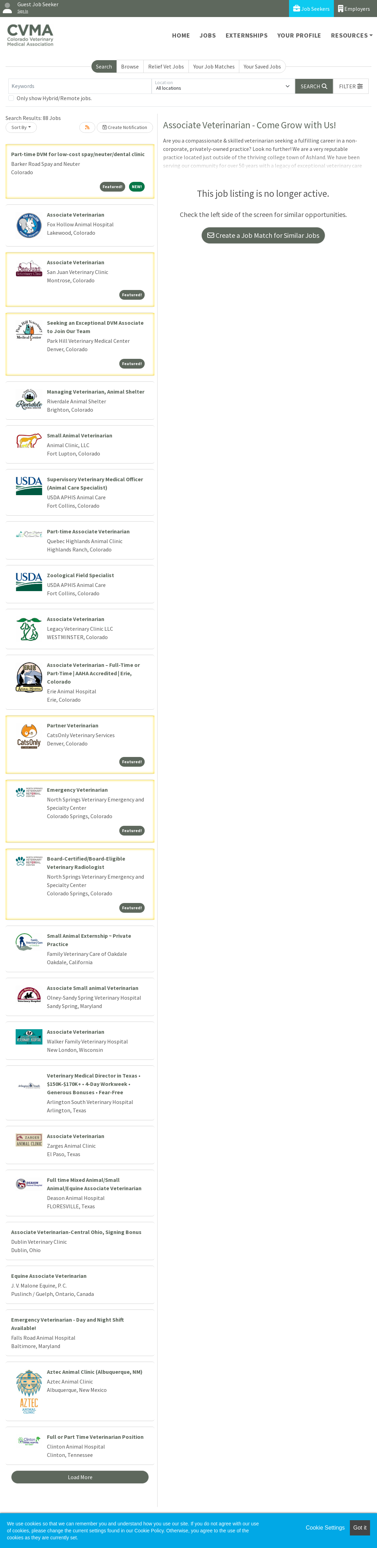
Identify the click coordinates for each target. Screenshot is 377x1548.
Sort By (19, 127)
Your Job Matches (214, 66)
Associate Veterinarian (75, 214)
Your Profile (300, 35)
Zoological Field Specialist (80, 575)
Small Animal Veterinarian (79, 435)
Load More (80, 1477)
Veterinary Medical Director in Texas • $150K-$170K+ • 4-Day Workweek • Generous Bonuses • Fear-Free (94, 1084)
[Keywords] (80, 86)
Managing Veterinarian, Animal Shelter (95, 391)
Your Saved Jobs (262, 66)
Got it (360, 1528)
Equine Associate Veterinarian (49, 1275)
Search (104, 66)
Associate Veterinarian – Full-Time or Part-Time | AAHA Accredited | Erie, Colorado (93, 673)
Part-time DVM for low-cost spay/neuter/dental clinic (78, 154)
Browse (130, 66)
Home (181, 35)
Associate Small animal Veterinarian (92, 987)
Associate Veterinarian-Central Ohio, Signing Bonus (76, 1231)
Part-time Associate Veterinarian (88, 531)
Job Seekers (311, 8)
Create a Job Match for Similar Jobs (263, 235)
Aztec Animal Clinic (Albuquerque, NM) (95, 1371)
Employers (354, 8)
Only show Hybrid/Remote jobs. (54, 98)
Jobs (208, 35)
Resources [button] (349, 35)
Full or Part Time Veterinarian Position (95, 1436)
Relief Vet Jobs (166, 66)
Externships (247, 35)
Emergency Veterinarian (77, 789)
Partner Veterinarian (72, 725)
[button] (351, 86)
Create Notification (125, 127)
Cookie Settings (325, 1528)
